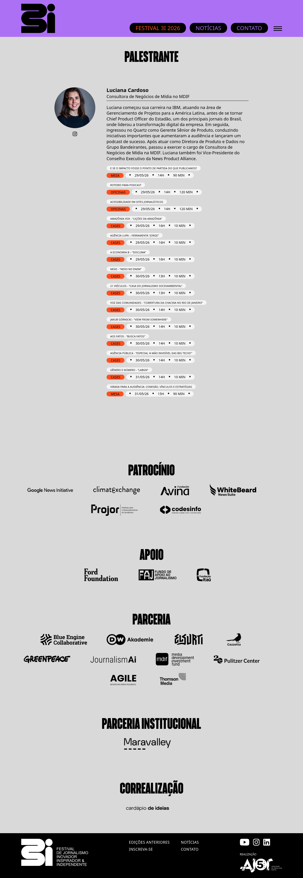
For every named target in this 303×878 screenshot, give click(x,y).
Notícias (208, 28)
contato (190, 849)
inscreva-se (141, 849)
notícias (190, 842)
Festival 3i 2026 (157, 28)
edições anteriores (149, 842)
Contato (249, 28)
